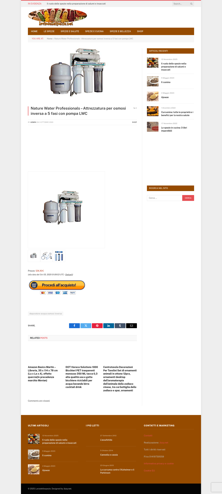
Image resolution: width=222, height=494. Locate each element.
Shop (140, 31)
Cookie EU (149, 470)
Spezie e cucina (94, 31)
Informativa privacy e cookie (159, 463)
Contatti (148, 435)
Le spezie (49, 31)
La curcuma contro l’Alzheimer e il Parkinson (117, 471)
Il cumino (166, 82)
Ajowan (165, 97)
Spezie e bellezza (120, 31)
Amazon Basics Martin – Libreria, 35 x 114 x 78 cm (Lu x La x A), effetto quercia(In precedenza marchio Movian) (43, 374)
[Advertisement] (82, 149)
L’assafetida (106, 440)
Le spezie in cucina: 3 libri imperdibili (174, 129)
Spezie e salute (70, 31)
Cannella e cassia (109, 455)
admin (33, 122)
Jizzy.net (163, 442)
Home (34, 31)
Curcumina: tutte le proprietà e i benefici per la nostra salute (177, 114)
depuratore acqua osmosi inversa (45, 313)
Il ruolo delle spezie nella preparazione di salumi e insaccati (76, 3)
